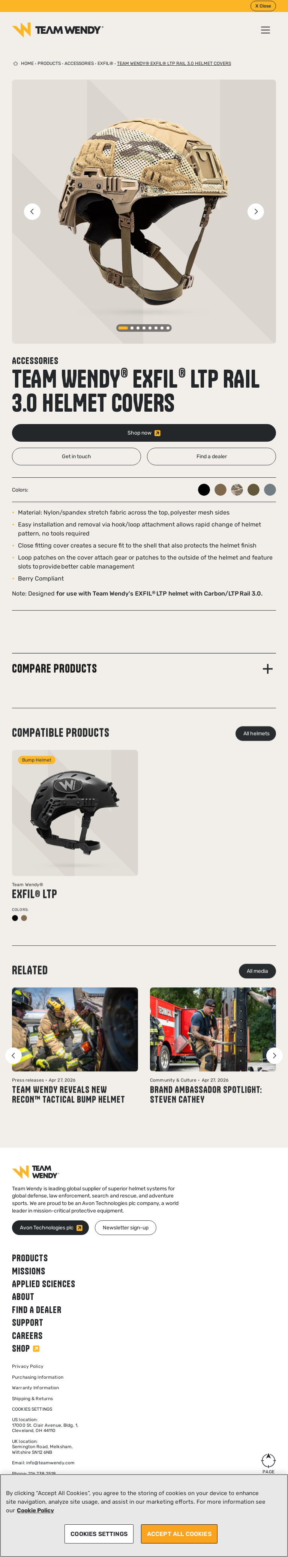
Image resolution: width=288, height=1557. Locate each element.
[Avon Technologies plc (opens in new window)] (50, 1227)
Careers (27, 1335)
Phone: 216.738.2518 (34, 1473)
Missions (28, 1271)
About (23, 1296)
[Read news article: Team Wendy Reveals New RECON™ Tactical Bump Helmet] (75, 1058)
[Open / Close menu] (265, 30)
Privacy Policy (28, 1366)
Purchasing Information (37, 1377)
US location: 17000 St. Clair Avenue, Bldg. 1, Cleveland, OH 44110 (45, 1425)
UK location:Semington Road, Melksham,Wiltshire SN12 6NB (42, 1447)
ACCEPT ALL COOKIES (179, 1533)
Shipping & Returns (32, 1398)
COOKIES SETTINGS (99, 1533)
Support (28, 1322)
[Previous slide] (32, 211)
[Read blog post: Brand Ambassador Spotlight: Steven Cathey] (213, 1059)
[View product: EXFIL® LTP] (75, 848)
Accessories (79, 63)
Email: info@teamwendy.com (43, 1462)
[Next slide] (256, 211)
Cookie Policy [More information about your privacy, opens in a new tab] (35, 1510)
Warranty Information (35, 1387)
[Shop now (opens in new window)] (144, 433)
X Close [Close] (263, 6)
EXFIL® (105, 63)
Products (49, 63)
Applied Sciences (43, 1284)
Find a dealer (37, 1310)
